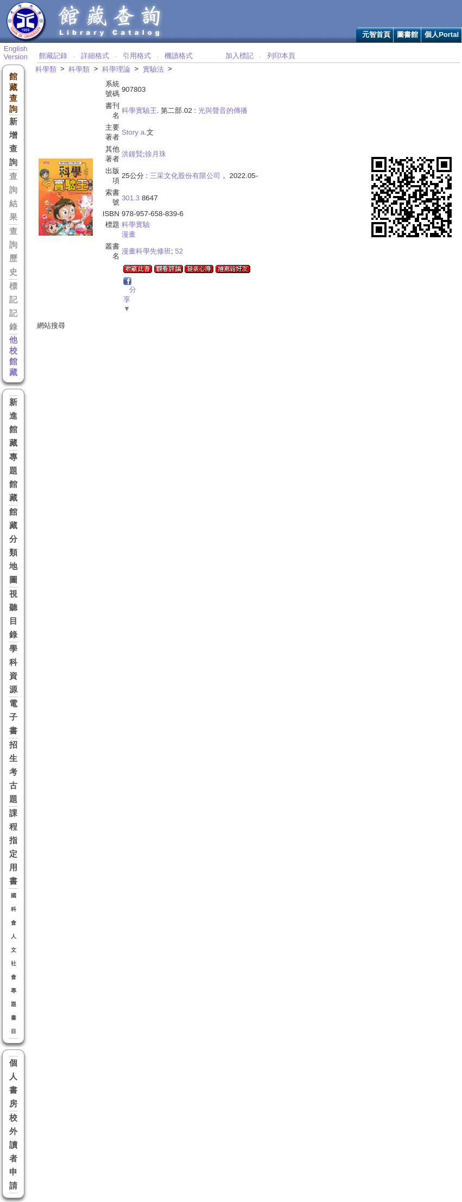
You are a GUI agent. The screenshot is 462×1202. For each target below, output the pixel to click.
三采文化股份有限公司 (185, 176)
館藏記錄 (53, 56)
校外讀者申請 (13, 1152)
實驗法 (153, 69)
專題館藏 (13, 477)
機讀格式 (178, 56)
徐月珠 (155, 154)
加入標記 (239, 56)
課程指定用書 (13, 847)
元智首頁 (376, 34)
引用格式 (137, 56)
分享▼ (129, 299)
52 (179, 251)
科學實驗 (136, 224)
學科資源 (13, 669)
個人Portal (442, 34)
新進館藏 (13, 422)
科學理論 (116, 69)
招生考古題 (13, 772)
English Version (15, 53)
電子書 (13, 717)
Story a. (134, 132)
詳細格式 (95, 56)
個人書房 (13, 1083)
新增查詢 (13, 142)
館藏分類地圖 (13, 546)
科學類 (45, 69)
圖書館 (407, 34)
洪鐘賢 (132, 154)
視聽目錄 (13, 614)
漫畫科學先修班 (146, 251)
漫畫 (129, 234)
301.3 (131, 198)
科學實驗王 (139, 110)
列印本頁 (281, 56)
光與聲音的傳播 (223, 110)
